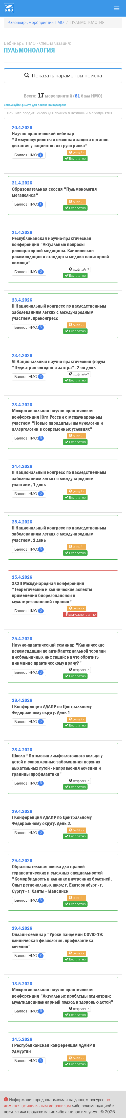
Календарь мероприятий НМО (36, 22)
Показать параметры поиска (63, 76)
